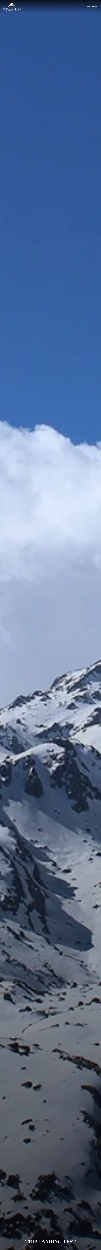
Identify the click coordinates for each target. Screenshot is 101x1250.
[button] (92, 6)
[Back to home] (12, 6)
